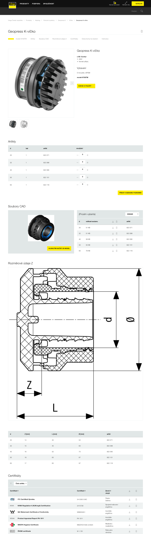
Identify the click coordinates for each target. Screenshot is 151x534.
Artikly (33, 39)
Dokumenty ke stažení (90, 39)
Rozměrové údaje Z (59, 39)
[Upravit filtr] (132, 214)
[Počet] (82, 154)
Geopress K (62, 20)
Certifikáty (74, 39)
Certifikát (13, 491)
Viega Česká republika (15, 20)
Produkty (29, 20)
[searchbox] (74, 11)
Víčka (71, 20)
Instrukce (105, 39)
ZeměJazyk (107, 492)
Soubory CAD (44, 39)
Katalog (37, 20)
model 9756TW (21, 39)
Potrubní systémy (49, 20)
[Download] (129, 491)
